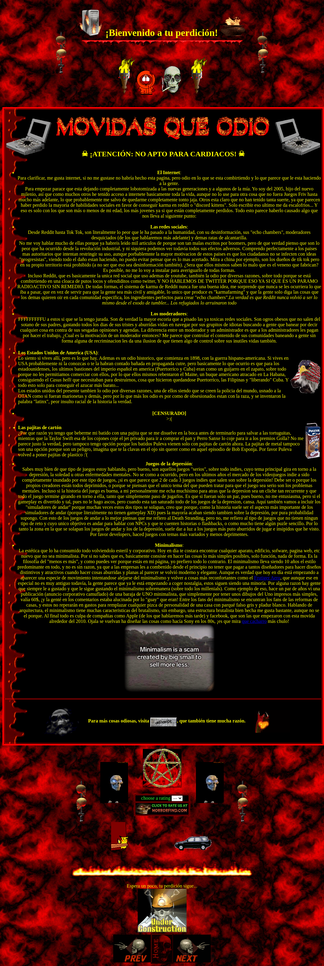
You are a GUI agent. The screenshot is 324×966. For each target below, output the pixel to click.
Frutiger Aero (267, 577)
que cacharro (254, 621)
